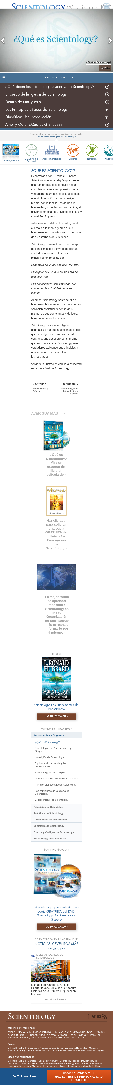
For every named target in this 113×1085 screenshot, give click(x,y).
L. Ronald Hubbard (17, 1048)
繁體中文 (24, 1035)
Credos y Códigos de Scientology (54, 832)
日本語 (100, 1032)
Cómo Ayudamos (11, 160)
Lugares (101, 1050)
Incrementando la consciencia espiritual (57, 778)
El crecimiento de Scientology (51, 799)
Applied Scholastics (52, 151)
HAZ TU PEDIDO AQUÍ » (56, 716)
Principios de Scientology (49, 807)
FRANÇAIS (79, 1032)
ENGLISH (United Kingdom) (49, 1032)
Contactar (90, 1050)
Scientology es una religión (50, 772)
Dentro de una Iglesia (23, 102)
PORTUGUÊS (77, 1037)
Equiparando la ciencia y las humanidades (50, 765)
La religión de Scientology (49, 757)
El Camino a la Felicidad (31, 152)
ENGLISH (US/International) (21, 1032)
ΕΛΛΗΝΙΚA (52, 1037)
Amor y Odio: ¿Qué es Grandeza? (34, 124)
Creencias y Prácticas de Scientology (45, 1048)
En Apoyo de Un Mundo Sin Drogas (85, 1066)
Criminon (73, 151)
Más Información (76, 1050)
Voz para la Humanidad (76, 1048)
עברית (90, 1032)
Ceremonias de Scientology (50, 819)
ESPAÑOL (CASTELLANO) (32, 1037)
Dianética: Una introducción (28, 117)
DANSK (68, 1032)
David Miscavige (89, 1061)
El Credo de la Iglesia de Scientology (36, 94)
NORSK (72, 1035)
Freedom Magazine (32, 1066)
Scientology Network (48, 1061)
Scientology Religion (69, 1061)
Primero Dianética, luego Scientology (55, 784)
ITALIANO (64, 1037)
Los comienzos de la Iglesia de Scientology (52, 792)
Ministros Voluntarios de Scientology (57, 1063)
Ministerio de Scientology (49, 825)
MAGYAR (62, 1035)
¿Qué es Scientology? (47, 742)
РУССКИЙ (13, 1035)
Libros (46, 1050)
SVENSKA (83, 1035)
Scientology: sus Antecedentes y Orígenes (53, 750)
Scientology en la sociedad (50, 838)
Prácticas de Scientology (49, 813)
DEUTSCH (52, 1035)
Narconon (92, 151)
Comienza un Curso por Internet (23, 1063)
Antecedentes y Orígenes (48, 735)
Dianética (31, 1061)
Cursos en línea (58, 1050)
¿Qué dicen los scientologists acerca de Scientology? (49, 87)
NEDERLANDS (37, 1035)
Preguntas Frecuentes (30, 1050)
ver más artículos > (55, 999)
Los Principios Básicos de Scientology (36, 109)
